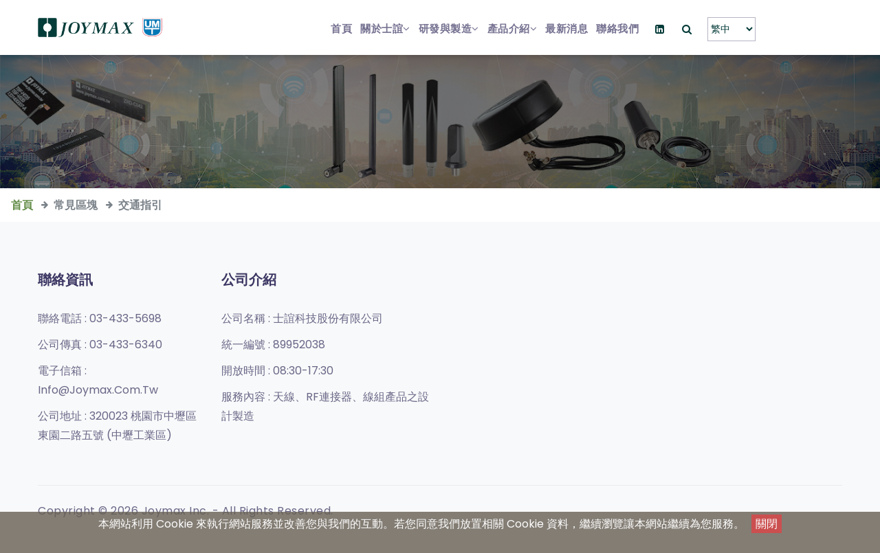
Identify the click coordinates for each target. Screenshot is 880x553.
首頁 (341, 28)
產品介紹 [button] (512, 28)
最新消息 (566, 28)
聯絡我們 (617, 28)
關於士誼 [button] (385, 28)
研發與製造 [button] (449, 28)
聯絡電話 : (100, 318)
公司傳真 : (100, 344)
